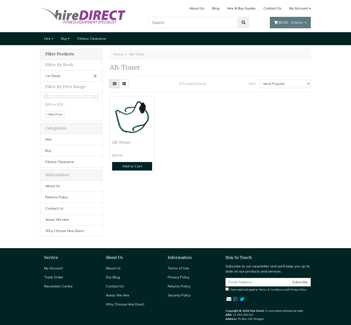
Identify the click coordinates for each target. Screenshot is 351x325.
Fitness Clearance (92, 38)
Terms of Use (178, 268)
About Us (196, 8)
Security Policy (179, 295)
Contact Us (272, 8)
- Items (289, 22)
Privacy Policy (178, 277)
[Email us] (228, 299)
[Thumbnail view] (114, 84)
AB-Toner (121, 142)
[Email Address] (257, 282)
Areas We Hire (57, 219)
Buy (64, 38)
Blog (215, 8)
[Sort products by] (285, 84)
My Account (53, 268)
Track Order (53, 277)
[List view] (124, 84)
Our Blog (113, 277)
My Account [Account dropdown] (298, 8)
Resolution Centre (58, 286)
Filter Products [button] (59, 54)
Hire (47, 38)
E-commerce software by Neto (284, 311)
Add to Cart (132, 166)
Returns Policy (56, 197)
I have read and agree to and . (266, 289)
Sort (252, 83)
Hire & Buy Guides (241, 8)
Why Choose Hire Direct (64, 231)
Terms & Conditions (271, 289)
